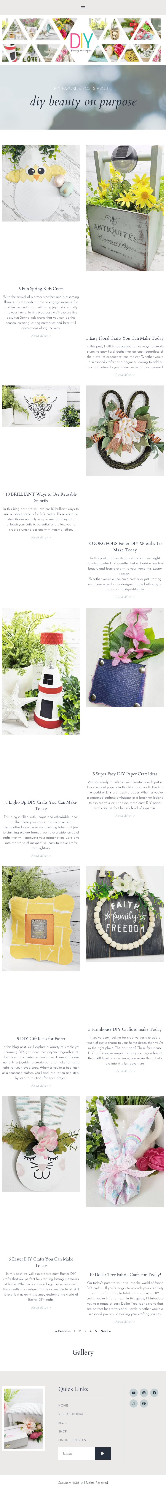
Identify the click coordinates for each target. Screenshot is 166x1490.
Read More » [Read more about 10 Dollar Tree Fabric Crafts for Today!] (125, 1321)
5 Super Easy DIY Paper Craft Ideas (125, 774)
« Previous (62, 1331)
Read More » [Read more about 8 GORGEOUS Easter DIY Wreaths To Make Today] (125, 596)
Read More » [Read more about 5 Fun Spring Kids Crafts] (41, 335)
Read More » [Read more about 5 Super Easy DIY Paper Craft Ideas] (125, 815)
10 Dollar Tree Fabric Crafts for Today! (125, 1275)
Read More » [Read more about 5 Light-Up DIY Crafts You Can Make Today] (41, 855)
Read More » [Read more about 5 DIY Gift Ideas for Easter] (41, 1085)
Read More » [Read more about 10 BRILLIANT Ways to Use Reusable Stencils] (41, 537)
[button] (83, 7)
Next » (106, 1331)
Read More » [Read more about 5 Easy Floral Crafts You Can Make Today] (125, 374)
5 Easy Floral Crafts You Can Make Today (125, 338)
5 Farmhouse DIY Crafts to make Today (125, 1029)
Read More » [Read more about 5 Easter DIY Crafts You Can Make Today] (41, 1307)
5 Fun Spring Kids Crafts (41, 289)
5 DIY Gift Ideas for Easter (41, 1039)
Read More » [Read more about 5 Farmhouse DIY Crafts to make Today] (125, 1071)
